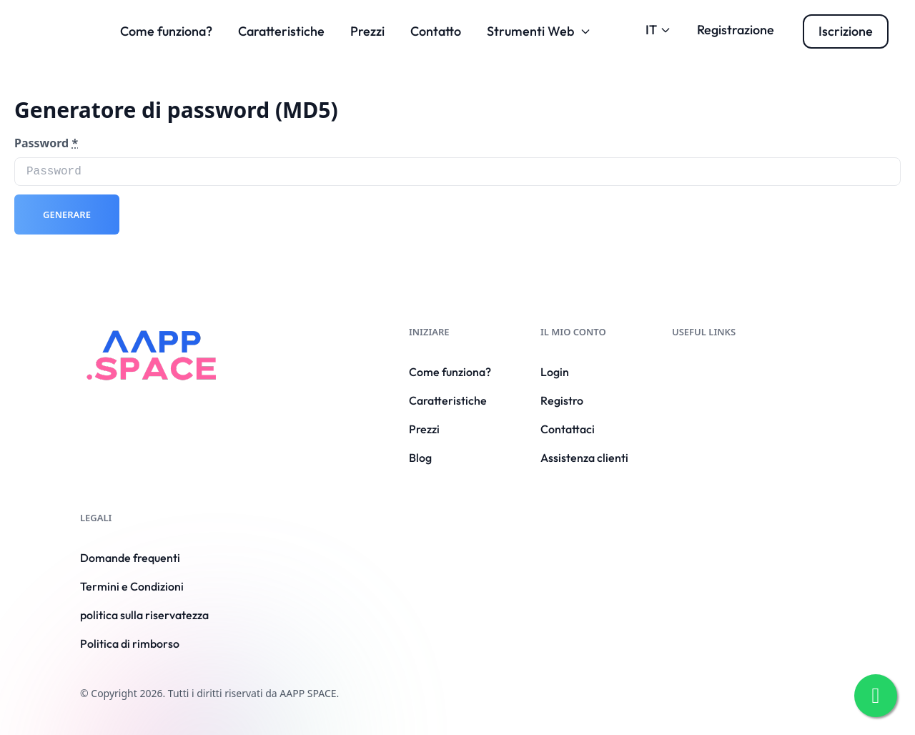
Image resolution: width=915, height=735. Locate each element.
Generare (67, 214)
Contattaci (567, 429)
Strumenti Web (539, 31)
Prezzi (367, 31)
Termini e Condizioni (132, 586)
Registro (561, 400)
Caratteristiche (281, 31)
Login (554, 372)
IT (658, 29)
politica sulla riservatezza (144, 615)
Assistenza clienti (584, 457)
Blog (420, 457)
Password (46, 143)
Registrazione (735, 29)
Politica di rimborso (129, 643)
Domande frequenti (130, 558)
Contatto (435, 31)
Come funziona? (166, 31)
